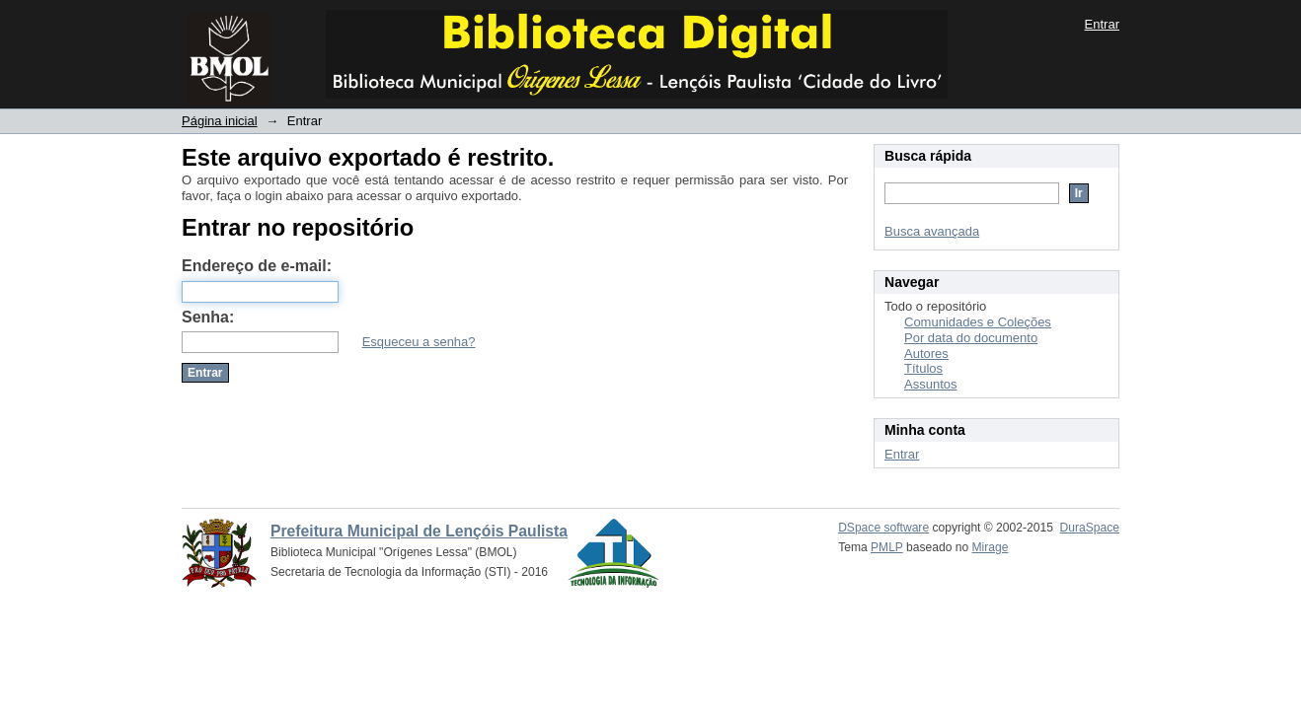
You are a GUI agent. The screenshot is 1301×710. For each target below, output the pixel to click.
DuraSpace (1089, 527)
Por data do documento (970, 337)
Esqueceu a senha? (419, 341)
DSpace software (883, 527)
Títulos (923, 368)
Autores (926, 353)
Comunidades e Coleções (977, 322)
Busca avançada (931, 231)
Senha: (208, 317)
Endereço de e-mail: (257, 265)
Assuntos (930, 384)
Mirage (990, 547)
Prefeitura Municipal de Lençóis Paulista (419, 531)
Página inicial (220, 120)
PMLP (887, 547)
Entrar (1102, 24)
